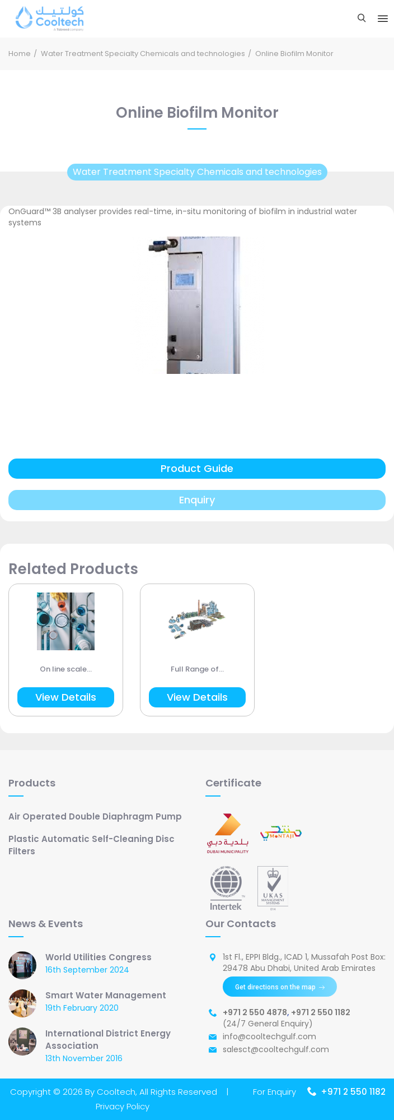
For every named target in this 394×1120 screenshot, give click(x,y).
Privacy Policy (122, 1106)
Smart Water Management (105, 995)
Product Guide (197, 468)
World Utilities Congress (98, 957)
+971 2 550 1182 (320, 1012)
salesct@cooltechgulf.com (276, 1049)
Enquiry (197, 500)
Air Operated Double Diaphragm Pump (95, 816)
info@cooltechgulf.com (269, 1036)
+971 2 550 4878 (255, 1012)
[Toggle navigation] (383, 19)
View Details (65, 697)
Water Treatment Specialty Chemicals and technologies (143, 53)
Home (19, 53)
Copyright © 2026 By (53, 1092)
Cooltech (116, 1092)
